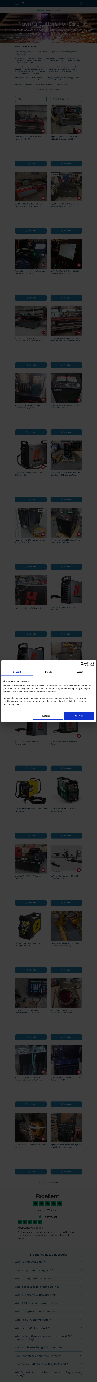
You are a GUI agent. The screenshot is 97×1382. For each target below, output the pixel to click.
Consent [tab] (17, 672)
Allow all (79, 716)
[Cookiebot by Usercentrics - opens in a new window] (82, 664)
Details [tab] (48, 672)
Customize (48, 716)
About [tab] (80, 672)
